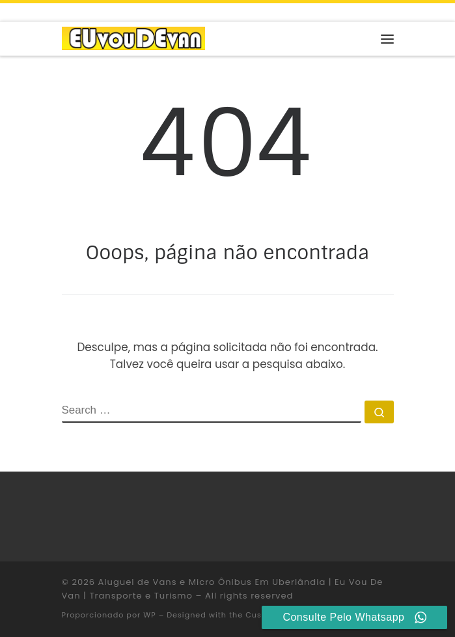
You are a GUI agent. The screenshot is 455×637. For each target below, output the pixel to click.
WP (149, 615)
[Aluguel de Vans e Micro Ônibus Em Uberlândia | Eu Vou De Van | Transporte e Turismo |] (133, 38)
